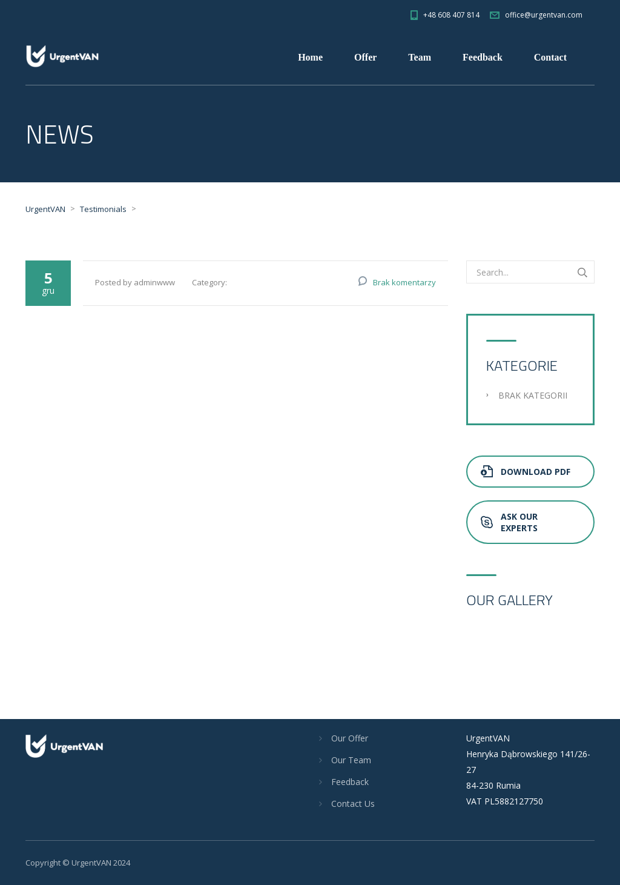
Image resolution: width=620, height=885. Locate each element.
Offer (365, 57)
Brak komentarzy (404, 282)
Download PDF (525, 471)
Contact (550, 57)
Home (310, 57)
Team (419, 57)
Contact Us (353, 803)
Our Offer (349, 738)
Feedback (483, 57)
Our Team (351, 760)
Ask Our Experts (509, 522)
